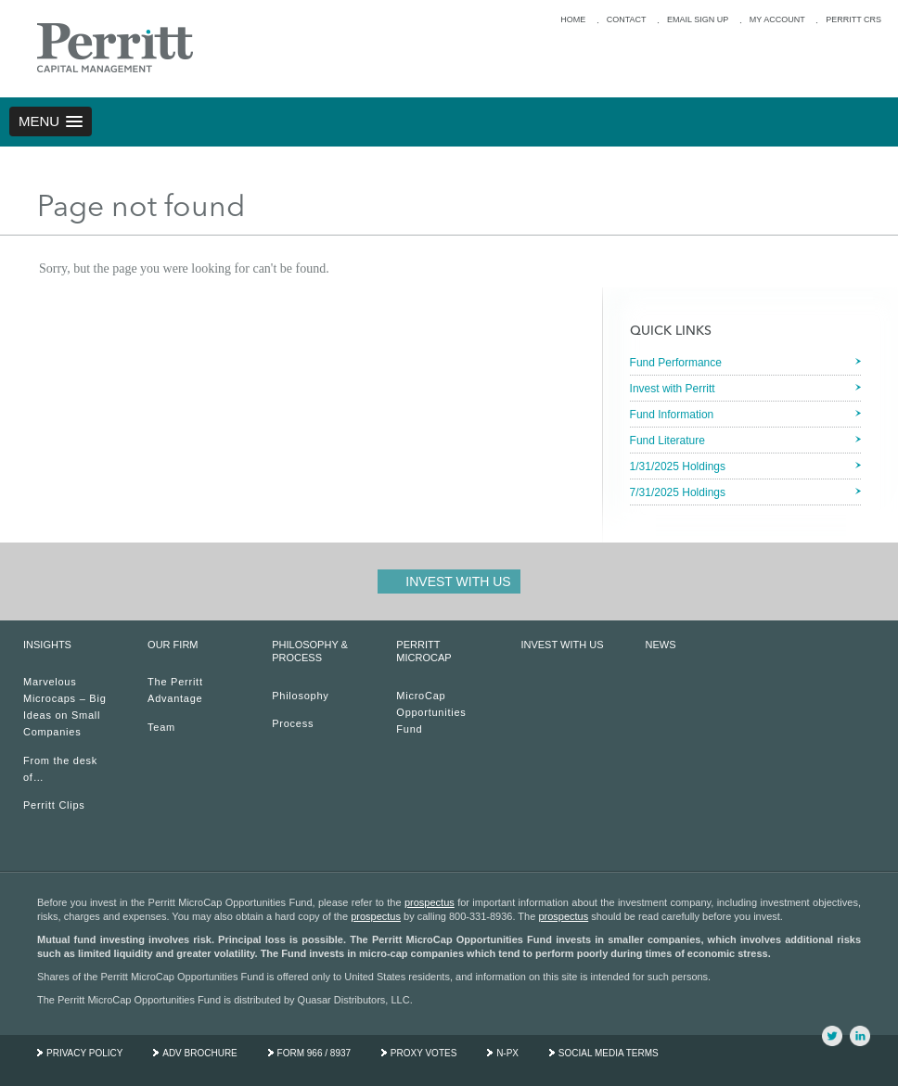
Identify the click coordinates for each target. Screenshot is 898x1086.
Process (293, 723)
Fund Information (672, 414)
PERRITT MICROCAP (423, 651)
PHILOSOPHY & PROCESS (310, 651)
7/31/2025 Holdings (677, 492)
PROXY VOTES (424, 1053)
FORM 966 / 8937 (314, 1053)
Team (161, 727)
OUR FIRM (173, 644)
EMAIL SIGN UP (697, 19)
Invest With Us (457, 581)
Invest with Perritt (672, 388)
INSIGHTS (47, 644)
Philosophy (300, 695)
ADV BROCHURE (199, 1053)
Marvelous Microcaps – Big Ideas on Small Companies (65, 706)
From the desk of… (60, 769)
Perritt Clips (54, 805)
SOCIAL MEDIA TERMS (608, 1053)
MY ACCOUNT (777, 19)
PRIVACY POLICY (84, 1053)
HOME (572, 19)
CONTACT (627, 19)
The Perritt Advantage (175, 690)
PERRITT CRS (853, 19)
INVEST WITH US (561, 644)
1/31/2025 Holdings (677, 466)
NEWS (661, 644)
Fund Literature (667, 440)
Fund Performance (676, 362)
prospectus (429, 902)
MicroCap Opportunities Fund (431, 712)
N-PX (507, 1053)
